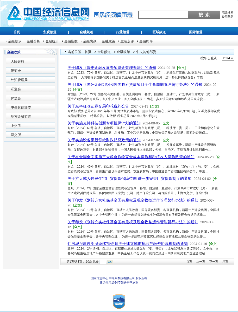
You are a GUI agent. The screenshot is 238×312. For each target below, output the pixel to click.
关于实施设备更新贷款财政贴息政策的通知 (104, 140)
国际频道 (195, 32)
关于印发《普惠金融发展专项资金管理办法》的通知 (112, 68)
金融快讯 (89, 41)
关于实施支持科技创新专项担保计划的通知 (104, 123)
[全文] (181, 68)
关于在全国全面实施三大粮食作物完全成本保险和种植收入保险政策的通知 (131, 157)
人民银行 (17, 61)
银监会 (16, 71)
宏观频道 (49, 32)
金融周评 (146, 41)
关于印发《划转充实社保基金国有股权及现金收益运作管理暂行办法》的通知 (133, 200)
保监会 (16, 98)
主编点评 (127, 41)
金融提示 (14, 41)
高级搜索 (227, 12)
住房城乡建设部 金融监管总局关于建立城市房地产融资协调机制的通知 (128, 244)
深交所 (16, 135)
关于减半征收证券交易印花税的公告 (98, 106)
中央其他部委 (21, 107)
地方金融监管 (21, 116)
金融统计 (52, 41)
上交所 (16, 126)
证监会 (16, 89)
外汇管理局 (19, 80)
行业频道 (122, 32)
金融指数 (71, 41)
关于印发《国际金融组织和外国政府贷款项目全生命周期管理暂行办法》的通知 (135, 84)
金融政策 (108, 41)
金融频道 (86, 32)
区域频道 (159, 32)
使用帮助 (227, 16)
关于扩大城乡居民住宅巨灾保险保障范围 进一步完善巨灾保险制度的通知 (130, 178)
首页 (16, 32)
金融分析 (33, 41)
